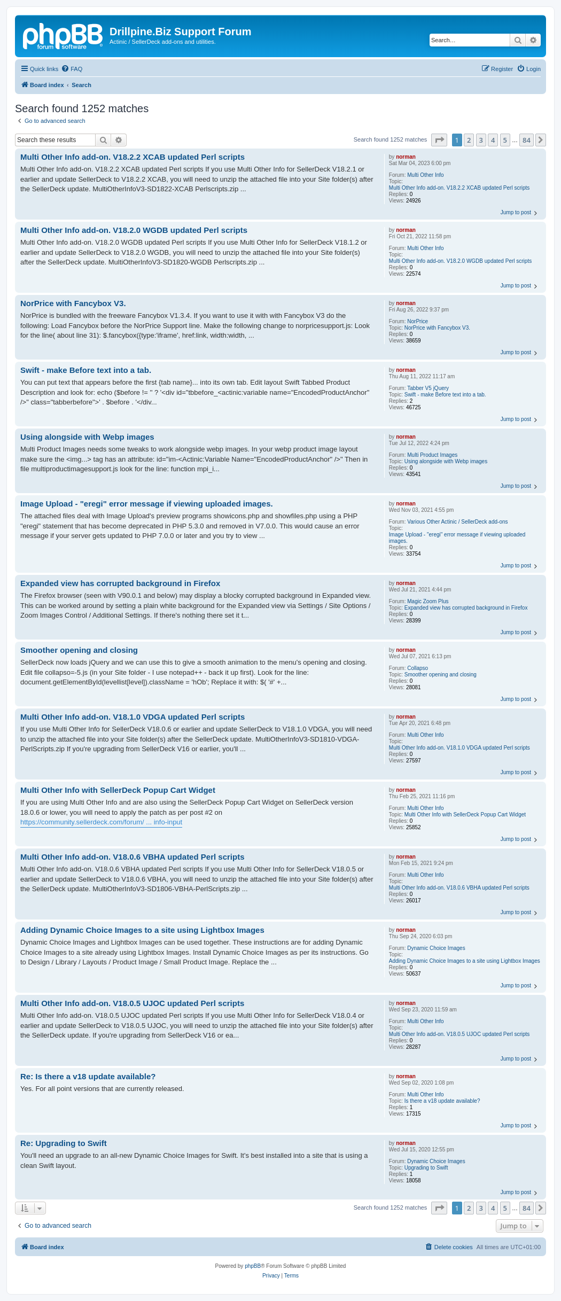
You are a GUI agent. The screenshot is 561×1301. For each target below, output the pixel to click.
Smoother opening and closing (440, 674)
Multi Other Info (425, 175)
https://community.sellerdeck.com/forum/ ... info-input (101, 822)
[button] (439, 140)
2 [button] (469, 140)
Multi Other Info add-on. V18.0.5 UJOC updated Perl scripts (459, 1034)
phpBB (253, 1266)
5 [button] (505, 140)
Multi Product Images (432, 455)
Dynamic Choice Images (436, 948)
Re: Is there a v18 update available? (87, 1076)
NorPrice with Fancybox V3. (437, 328)
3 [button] (481, 140)
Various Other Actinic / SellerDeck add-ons (457, 522)
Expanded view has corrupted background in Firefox (466, 608)
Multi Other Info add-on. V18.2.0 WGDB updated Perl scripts (460, 261)
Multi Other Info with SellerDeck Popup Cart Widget (465, 814)
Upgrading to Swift (426, 1168)
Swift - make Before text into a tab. (445, 395)
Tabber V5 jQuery (428, 388)
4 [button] (493, 140)
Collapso (417, 668)
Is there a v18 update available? (442, 1101)
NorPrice (417, 321)
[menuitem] (71, 69)
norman (406, 157)
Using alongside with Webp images (445, 461)
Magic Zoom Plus (427, 601)
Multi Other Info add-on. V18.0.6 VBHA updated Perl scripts (459, 888)
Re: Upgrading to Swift (63, 1143)
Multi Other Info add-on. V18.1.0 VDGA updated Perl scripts (459, 748)
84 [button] (527, 140)
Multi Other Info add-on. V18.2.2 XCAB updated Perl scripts (459, 188)
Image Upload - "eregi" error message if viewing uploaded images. (457, 538)
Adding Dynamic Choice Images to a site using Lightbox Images (464, 961)
